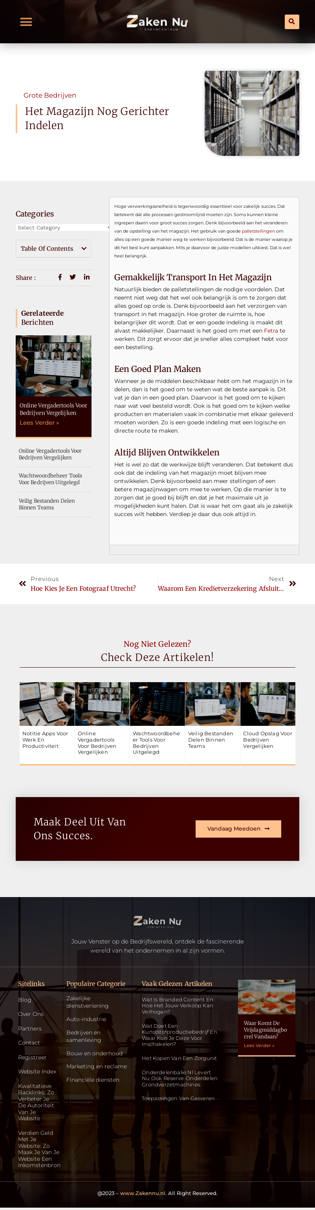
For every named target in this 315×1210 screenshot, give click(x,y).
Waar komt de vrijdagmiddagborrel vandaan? (266, 1030)
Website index (37, 1072)
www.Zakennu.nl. (143, 1195)
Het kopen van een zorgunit (179, 1058)
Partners (30, 1028)
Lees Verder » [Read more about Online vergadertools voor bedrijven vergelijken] (39, 422)
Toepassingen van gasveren (178, 1098)
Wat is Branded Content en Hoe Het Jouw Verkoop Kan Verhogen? (177, 1005)
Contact (29, 1043)
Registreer (32, 1058)
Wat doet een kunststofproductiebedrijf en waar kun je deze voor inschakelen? (179, 1035)
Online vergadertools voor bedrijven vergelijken (54, 409)
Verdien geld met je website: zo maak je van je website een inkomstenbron (37, 1151)
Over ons (31, 1014)
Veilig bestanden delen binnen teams (47, 504)
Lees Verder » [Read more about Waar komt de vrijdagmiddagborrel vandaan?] (259, 1045)
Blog (24, 1000)
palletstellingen (258, 231)
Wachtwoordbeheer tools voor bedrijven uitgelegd (50, 479)
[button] (26, 21)
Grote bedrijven (50, 95)
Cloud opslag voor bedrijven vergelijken (267, 739)
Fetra (271, 330)
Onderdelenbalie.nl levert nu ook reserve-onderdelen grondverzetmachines (180, 1078)
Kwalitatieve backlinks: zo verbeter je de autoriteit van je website (36, 1103)
